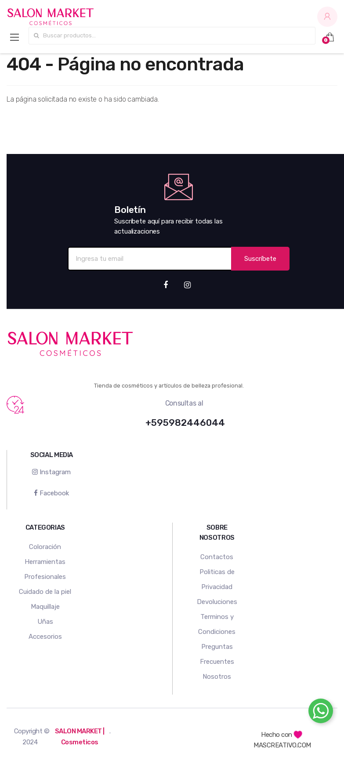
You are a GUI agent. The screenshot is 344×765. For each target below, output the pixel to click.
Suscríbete (260, 259)
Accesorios (45, 637)
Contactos (216, 557)
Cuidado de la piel (45, 592)
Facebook (51, 493)
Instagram (51, 472)
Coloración (45, 547)
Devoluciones (217, 602)
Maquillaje (45, 607)
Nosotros (217, 677)
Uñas (45, 622)
